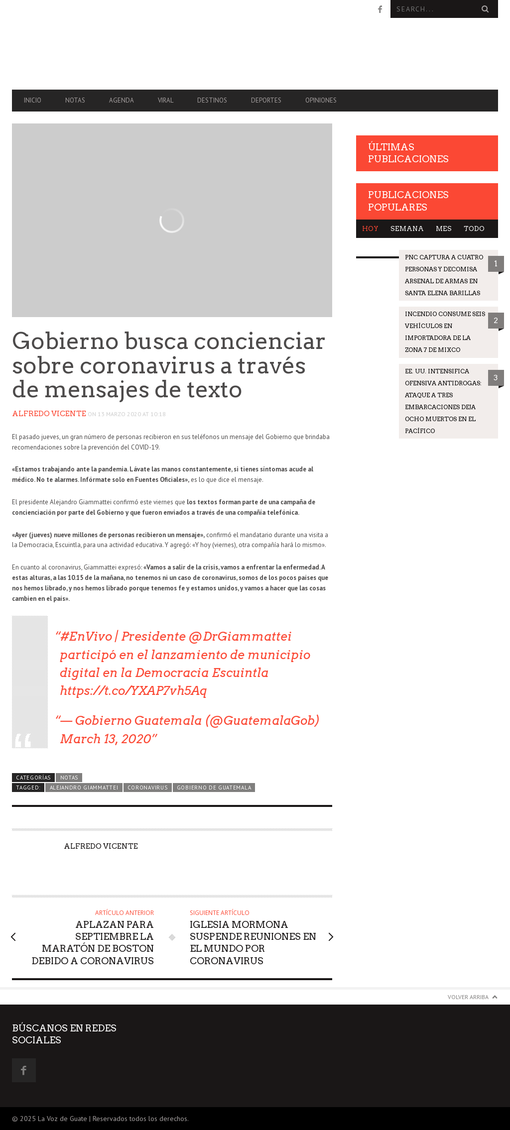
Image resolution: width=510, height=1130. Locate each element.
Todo (474, 228)
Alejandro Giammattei (84, 787)
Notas (75, 100)
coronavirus (148, 787)
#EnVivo (86, 636)
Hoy (370, 228)
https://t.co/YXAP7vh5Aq (133, 690)
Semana (407, 228)
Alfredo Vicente (49, 413)
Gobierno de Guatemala (214, 787)
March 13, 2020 (105, 739)
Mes (444, 228)
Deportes (266, 100)
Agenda (121, 100)
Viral (165, 100)
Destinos (212, 100)
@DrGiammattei (240, 636)
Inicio (32, 100)
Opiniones (321, 100)
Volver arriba (468, 997)
